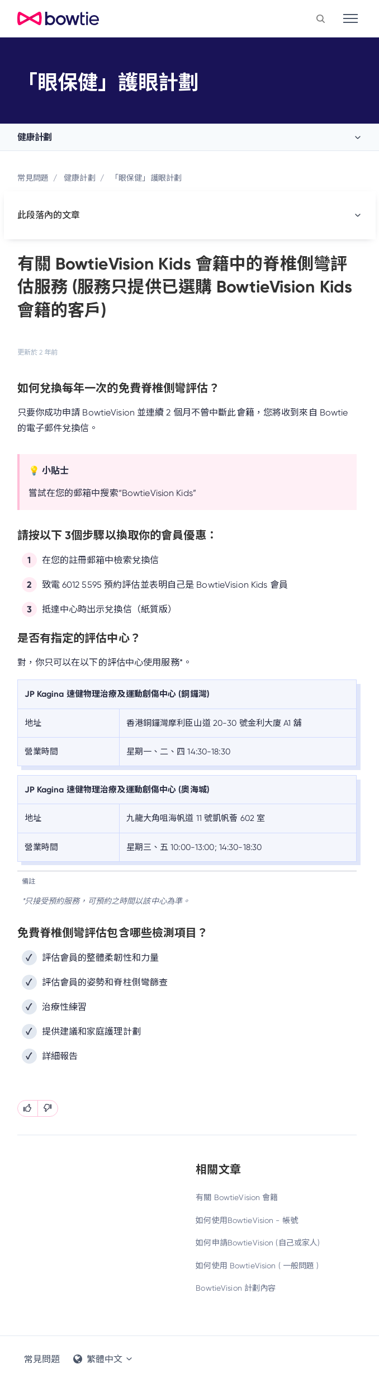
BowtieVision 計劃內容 (236, 1287)
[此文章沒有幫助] (47, 1108)
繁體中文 (103, 1359)
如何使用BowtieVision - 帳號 (247, 1220)
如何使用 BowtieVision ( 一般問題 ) (257, 1265)
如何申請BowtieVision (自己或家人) (258, 1242)
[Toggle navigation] (350, 18)
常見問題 (33, 177)
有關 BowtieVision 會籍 (237, 1197)
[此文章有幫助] (27, 1108)
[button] (320, 18)
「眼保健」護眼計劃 (146, 177)
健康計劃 (34, 137)
